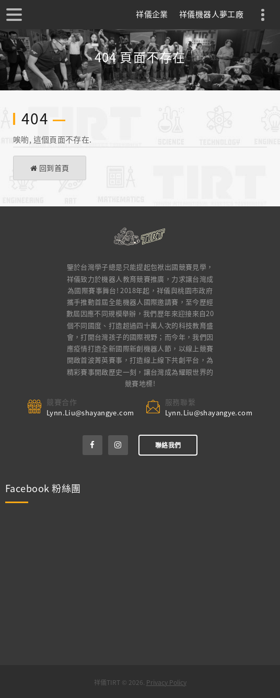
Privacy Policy (166, 682)
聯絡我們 (168, 445)
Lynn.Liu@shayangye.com (90, 413)
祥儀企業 (152, 14)
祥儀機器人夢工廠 (211, 14)
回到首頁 (49, 167)
